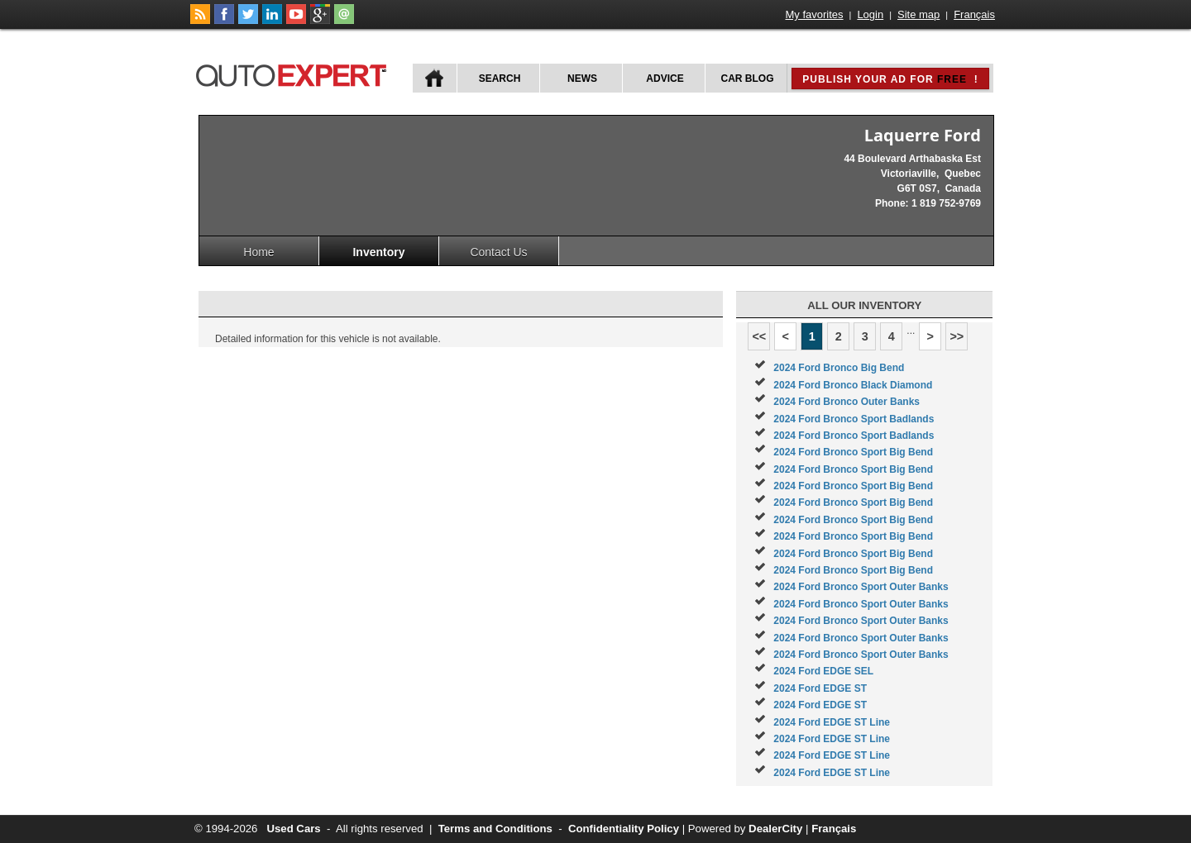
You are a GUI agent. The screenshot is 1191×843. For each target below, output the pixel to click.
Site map (918, 14)
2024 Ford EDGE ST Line (831, 722)
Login (870, 14)
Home (258, 252)
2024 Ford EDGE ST (820, 688)
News (582, 78)
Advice (664, 78)
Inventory (378, 252)
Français (974, 14)
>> (956, 336)
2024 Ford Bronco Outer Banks (846, 401)
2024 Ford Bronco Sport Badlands (853, 419)
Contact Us (498, 252)
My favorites (815, 14)
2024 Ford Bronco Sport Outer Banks (860, 587)
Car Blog (747, 78)
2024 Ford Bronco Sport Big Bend (853, 452)
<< (759, 336)
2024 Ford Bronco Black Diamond (852, 385)
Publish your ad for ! (890, 79)
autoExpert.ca (294, 73)
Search (500, 78)
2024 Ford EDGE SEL (823, 671)
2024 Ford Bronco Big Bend (838, 368)
